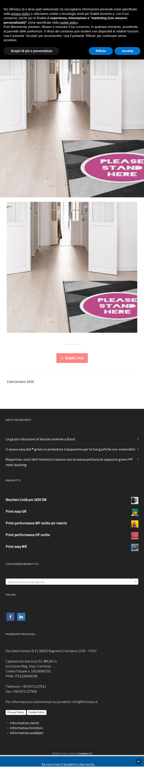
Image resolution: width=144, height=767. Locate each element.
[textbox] (72, 582)
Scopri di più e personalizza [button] (31, 51)
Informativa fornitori (26, 728)
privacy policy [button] (20, 14)
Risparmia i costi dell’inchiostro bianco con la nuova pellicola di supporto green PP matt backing (69, 462)
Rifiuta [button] (101, 51)
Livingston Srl (85, 753)
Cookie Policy (37, 712)
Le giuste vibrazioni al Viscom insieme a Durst (40, 439)
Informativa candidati (26, 733)
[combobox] (72, 581)
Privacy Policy (15, 712)
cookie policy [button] (69, 22)
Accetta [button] (127, 51)
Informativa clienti (24, 723)
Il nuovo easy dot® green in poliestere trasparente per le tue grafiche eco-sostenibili (70, 449)
